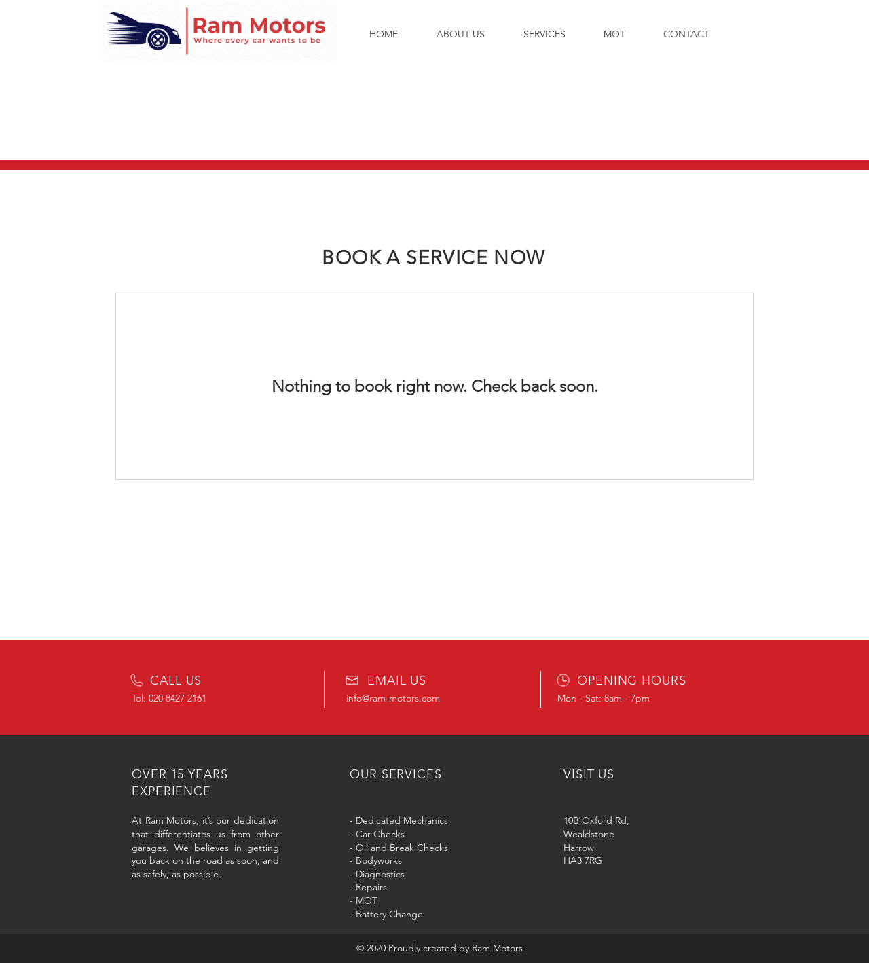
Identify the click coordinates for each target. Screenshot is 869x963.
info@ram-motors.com (393, 698)
